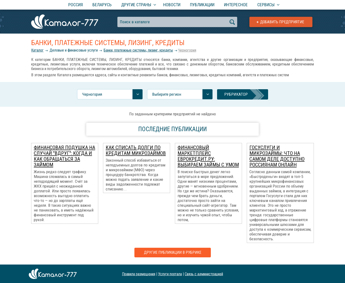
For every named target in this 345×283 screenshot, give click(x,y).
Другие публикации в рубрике (172, 252)
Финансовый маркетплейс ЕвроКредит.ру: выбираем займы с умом (208, 156)
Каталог (37, 50)
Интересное (236, 4)
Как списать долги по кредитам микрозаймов (136, 150)
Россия (75, 4)
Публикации (202, 4)
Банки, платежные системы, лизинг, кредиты (138, 50)
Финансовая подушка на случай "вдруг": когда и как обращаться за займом (64, 156)
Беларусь (102, 4)
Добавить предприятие (282, 22)
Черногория (187, 50)
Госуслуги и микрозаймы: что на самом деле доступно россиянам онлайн (277, 156)
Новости (171, 4)
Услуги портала (170, 273)
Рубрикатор (236, 94)
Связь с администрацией (204, 273)
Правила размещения (138, 273)
